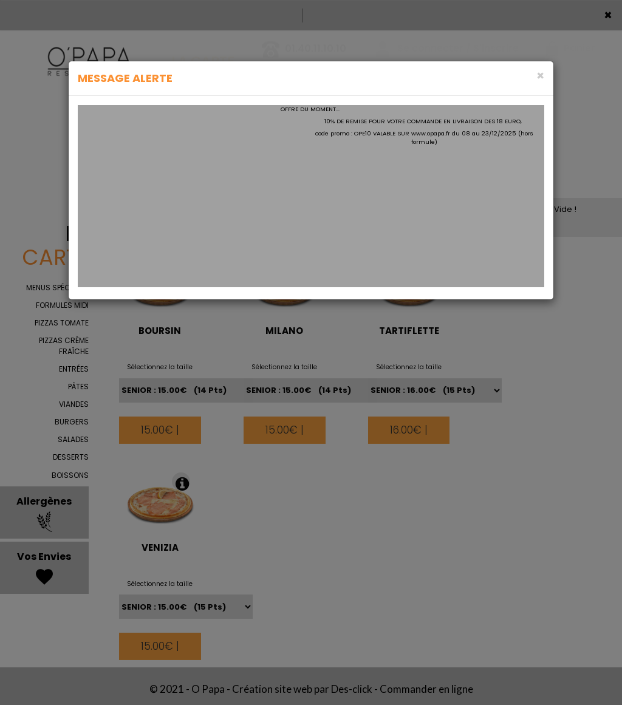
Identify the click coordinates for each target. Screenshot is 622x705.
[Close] (540, 75)
